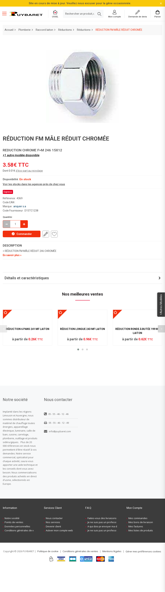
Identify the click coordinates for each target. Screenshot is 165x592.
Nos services (53, 546)
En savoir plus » (12, 255)
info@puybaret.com (57, 455)
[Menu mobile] (6, 13)
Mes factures (135, 550)
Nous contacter (54, 541)
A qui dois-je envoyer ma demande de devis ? (113, 550)
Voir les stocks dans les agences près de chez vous (34, 184)
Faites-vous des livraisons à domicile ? (109, 541)
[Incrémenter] (24, 224)
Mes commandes (137, 541)
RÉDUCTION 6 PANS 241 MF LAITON (27, 372)
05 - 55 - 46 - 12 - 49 (56, 446)
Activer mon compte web (59, 554)
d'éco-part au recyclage (29, 170)
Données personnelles (17, 550)
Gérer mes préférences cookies (143, 575)
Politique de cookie (47, 574)
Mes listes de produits (140, 554)
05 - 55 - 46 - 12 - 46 (56, 437)
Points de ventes (14, 546)
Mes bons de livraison (140, 546)
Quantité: (8, 217)
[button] (78, 393)
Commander (21, 234)
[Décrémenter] (6, 224)
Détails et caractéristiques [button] (27, 278)
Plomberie (24, 29)
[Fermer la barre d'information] (161, 3)
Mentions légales (111, 574)
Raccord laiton (44, 29)
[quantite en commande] (15, 224)
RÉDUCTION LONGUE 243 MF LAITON (82, 372)
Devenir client (53, 550)
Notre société (12, 541)
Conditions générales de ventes (22, 554)
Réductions (65, 29)
